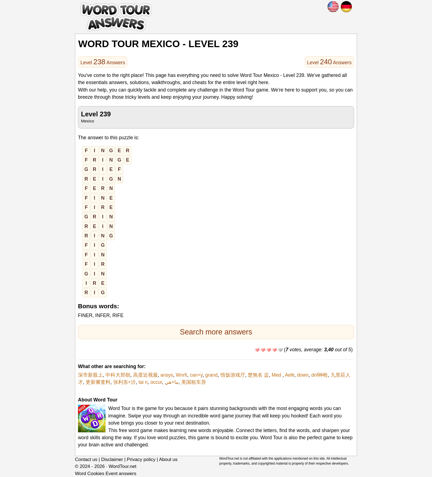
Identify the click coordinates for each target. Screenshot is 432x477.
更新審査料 (98, 382)
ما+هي (172, 382)
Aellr (289, 375)
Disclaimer (112, 459)
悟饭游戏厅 (232, 375)
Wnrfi (181, 375)
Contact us (86, 459)
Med (277, 375)
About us (168, 459)
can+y (196, 375)
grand (211, 375)
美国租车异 (193, 382)
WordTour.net (122, 466)
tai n (143, 382)
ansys (166, 375)
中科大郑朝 (118, 375)
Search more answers (216, 332)
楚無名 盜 (258, 375)
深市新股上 (90, 375)
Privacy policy (141, 459)
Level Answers (102, 62)
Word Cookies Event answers (105, 473)
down (303, 375)
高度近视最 (145, 375)
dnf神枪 (319, 375)
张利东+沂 (124, 382)
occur (156, 382)
